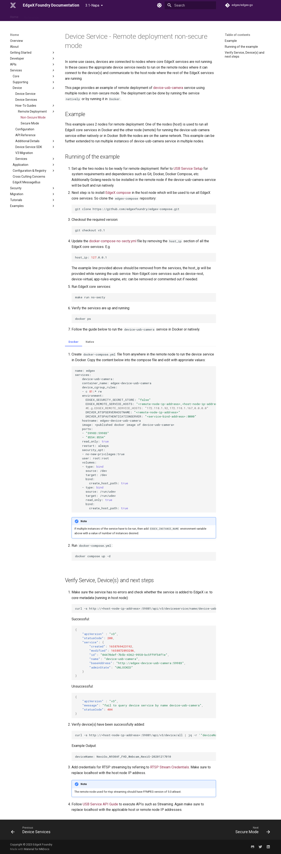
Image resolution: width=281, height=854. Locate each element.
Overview (16, 40)
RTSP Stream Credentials (169, 767)
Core (34, 76)
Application (34, 165)
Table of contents (237, 35)
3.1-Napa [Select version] (92, 5)
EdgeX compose (118, 193)
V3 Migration (24, 153)
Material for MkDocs (36, 849)
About (14, 46)
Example (231, 40)
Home (14, 16)
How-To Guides (35, 106)
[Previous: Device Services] (32, 831)
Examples (32, 206)
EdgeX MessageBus (26, 182)
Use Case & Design (57, 16)
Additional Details (35, 141)
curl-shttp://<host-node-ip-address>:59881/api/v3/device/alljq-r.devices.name (145, 735)
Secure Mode (30, 123)
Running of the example (241, 46)
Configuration (24, 129)
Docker (73, 341)
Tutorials (32, 200)
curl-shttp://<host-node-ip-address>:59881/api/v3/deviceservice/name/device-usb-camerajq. (145, 608)
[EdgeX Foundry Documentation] (13, 5)
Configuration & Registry (34, 171)
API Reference (25, 135)
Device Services (26, 99)
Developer (32, 58)
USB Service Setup (188, 168)
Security (32, 188)
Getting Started (32, 53)
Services (32, 70)
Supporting (34, 82)
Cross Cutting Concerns (29, 176)
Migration (32, 194)
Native (90, 341)
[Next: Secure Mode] (251, 831)
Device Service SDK (35, 147)
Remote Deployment (36, 111)
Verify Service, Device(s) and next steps (244, 54)
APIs (32, 64)
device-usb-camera (168, 88)
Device (34, 88)
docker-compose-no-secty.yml (112, 241)
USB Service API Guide (100, 804)
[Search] (190, 5)
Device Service (25, 93)
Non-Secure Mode (33, 117)
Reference (31, 16)
